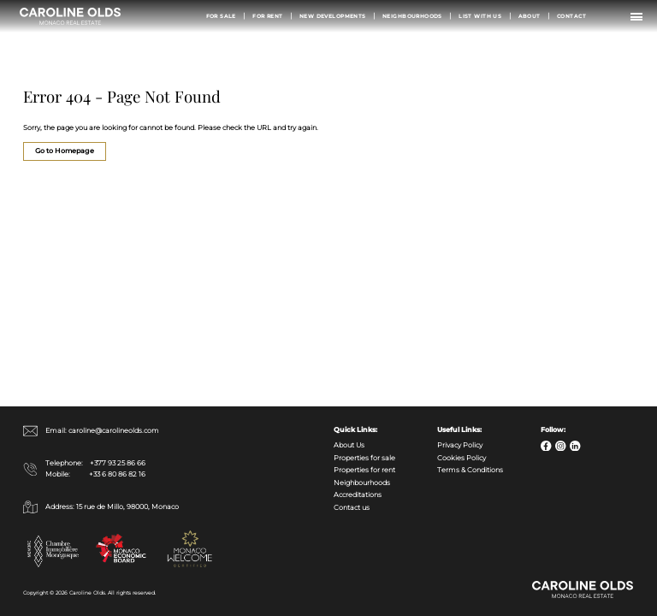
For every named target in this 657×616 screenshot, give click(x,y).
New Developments (332, 16)
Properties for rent (364, 470)
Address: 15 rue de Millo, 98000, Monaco (100, 506)
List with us (480, 16)
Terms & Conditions (470, 470)
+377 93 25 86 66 (117, 463)
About (529, 16)
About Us (349, 445)
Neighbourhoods (412, 16)
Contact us (352, 508)
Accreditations (358, 495)
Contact (571, 16)
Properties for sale (364, 458)
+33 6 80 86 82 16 (117, 474)
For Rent (267, 16)
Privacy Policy (459, 445)
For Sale (221, 16)
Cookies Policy (461, 458)
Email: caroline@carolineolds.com (90, 430)
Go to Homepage (64, 151)
